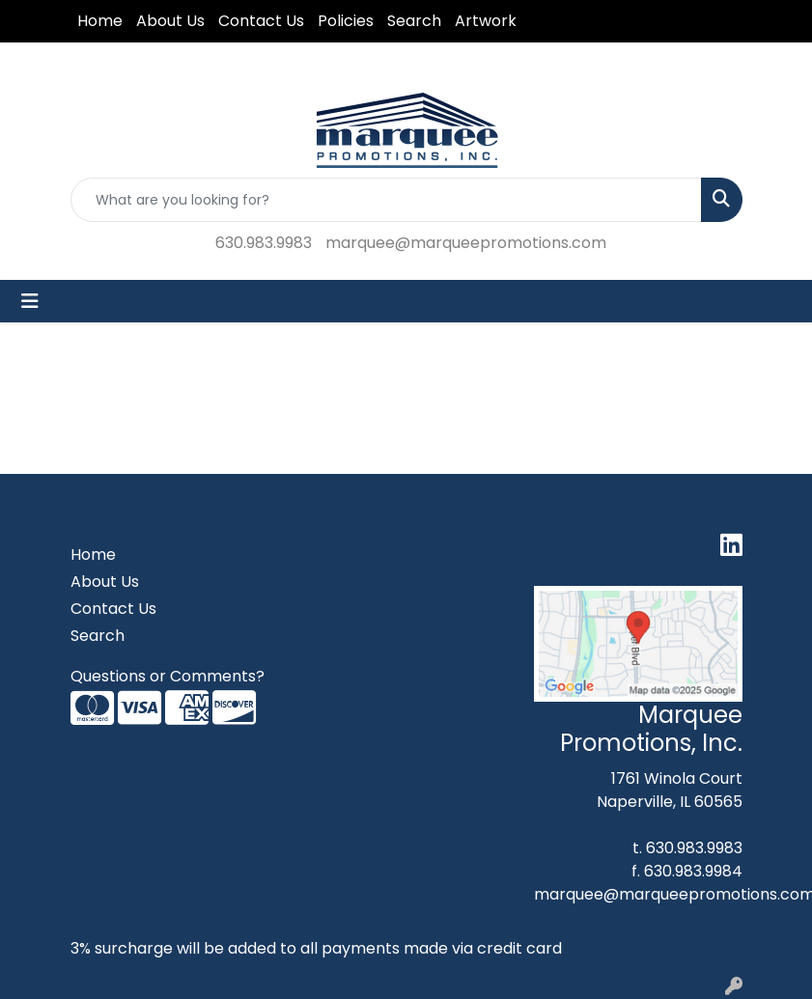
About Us (170, 21)
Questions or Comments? (167, 676)
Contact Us (261, 21)
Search (414, 21)
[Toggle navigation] (30, 301)
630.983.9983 (263, 243)
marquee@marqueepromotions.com (465, 243)
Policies (346, 21)
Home (100, 21)
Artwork (486, 21)
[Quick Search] (386, 200)
